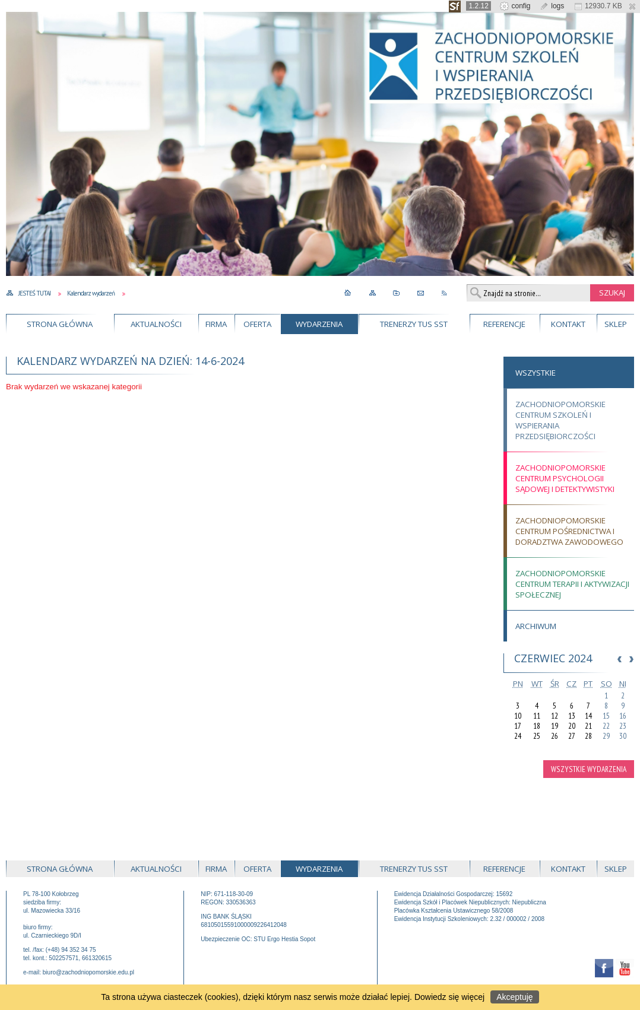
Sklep (615, 324)
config (515, 6)
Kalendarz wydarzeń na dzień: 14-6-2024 (130, 361)
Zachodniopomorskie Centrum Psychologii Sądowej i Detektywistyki (564, 478)
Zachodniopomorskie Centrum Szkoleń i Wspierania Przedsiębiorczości (560, 420)
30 (622, 736)
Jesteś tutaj (34, 293)
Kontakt (568, 324)
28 (588, 736)
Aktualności (156, 324)
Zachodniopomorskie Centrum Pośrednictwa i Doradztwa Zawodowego (569, 531)
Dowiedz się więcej (449, 997)
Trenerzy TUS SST (414, 324)
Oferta (257, 324)
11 (536, 716)
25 (536, 736)
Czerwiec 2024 (553, 658)
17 (517, 726)
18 (536, 726)
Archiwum (535, 626)
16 (622, 716)
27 (571, 736)
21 (588, 726)
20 (571, 726)
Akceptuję (514, 997)
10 (517, 716)
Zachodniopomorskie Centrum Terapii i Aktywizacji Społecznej (572, 584)
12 (554, 716)
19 (554, 726)
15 (606, 716)
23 (622, 726)
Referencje (504, 324)
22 (606, 726)
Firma (216, 324)
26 (554, 736)
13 (571, 716)
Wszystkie (535, 372)
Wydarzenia (319, 324)
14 (588, 716)
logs (552, 6)
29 (606, 736)
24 (517, 736)
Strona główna (60, 324)
